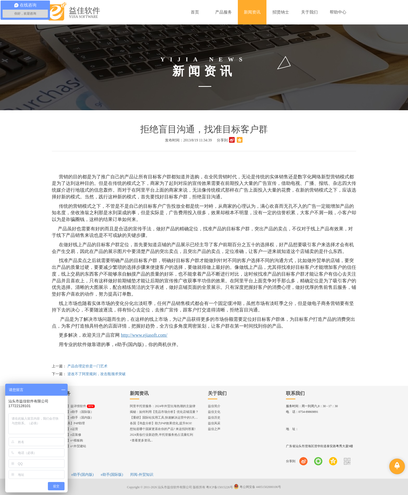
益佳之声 (214, 429)
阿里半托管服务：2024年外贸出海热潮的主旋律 (162, 406)
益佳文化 (214, 412)
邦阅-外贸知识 (141, 475)
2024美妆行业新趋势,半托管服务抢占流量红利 (161, 435)
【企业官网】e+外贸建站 (69, 446)
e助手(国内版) (82, 475)
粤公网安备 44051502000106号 (257, 487)
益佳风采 (214, 423)
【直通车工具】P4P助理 (68, 423)
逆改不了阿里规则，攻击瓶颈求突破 (96, 374)
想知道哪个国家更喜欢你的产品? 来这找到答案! (162, 429)
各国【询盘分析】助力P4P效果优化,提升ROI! (161, 423)
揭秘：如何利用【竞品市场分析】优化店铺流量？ (164, 412)
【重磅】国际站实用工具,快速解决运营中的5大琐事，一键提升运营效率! (180, 417)
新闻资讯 (139, 393)
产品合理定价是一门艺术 (87, 366)
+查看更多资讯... (141, 440)
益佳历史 (214, 417)
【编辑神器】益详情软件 (73, 406)
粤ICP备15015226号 (219, 487)
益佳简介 (214, 406)
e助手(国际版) (112, 475)
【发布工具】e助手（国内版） (73, 417)
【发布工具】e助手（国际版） (73, 412)
